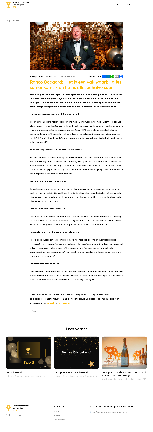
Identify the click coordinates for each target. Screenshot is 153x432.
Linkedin (141, 4)
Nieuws (119, 5)
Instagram (145, 4)
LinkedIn (51, 303)
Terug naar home (12, 21)
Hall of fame (132, 5)
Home (109, 5)
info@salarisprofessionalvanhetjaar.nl (109, 412)
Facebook (18, 419)
